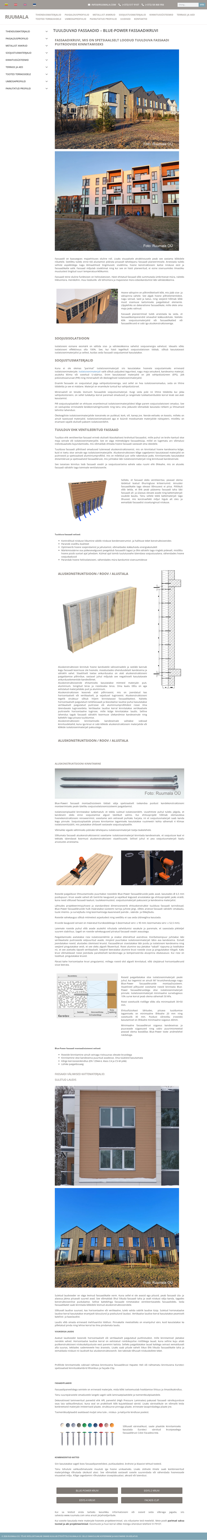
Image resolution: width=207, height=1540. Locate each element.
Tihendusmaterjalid (48, 14)
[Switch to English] (25, 5)
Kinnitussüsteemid (161, 14)
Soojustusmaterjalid (132, 14)
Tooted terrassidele (48, 18)
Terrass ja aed (186, 14)
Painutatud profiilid (103, 18)
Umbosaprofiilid (75, 18)
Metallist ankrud (104, 14)
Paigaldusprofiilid (77, 14)
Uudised (125, 18)
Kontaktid (140, 18)
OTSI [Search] (202, 4)
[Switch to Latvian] (15, 5)
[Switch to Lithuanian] (6, 5)
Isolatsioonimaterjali (90, 371)
